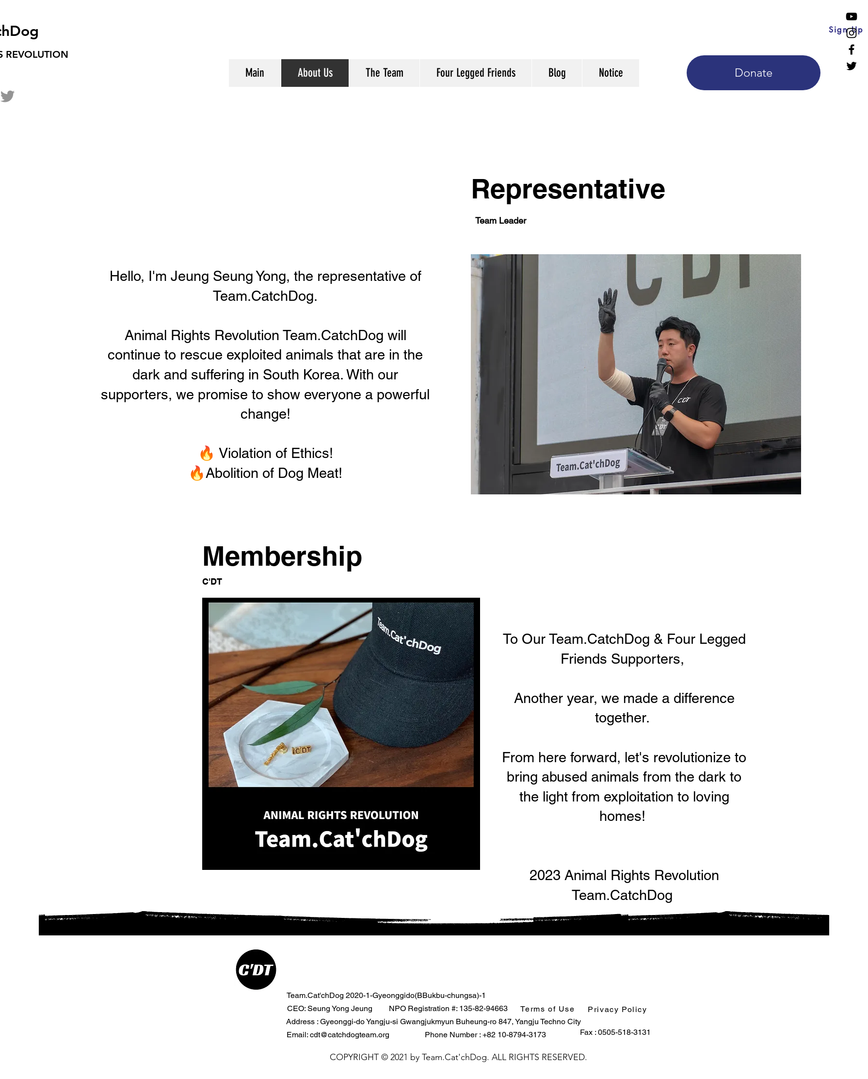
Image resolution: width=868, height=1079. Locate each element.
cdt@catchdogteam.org (349, 1034)
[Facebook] (851, 49)
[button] (548, 1008)
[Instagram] (851, 33)
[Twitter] (851, 66)
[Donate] (753, 72)
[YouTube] (851, 16)
